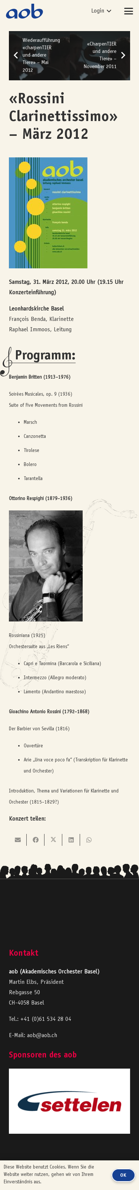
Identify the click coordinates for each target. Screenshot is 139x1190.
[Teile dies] (35, 840)
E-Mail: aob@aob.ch (33, 1036)
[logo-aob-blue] (24, 11)
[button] (101, 11)
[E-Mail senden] (18, 840)
